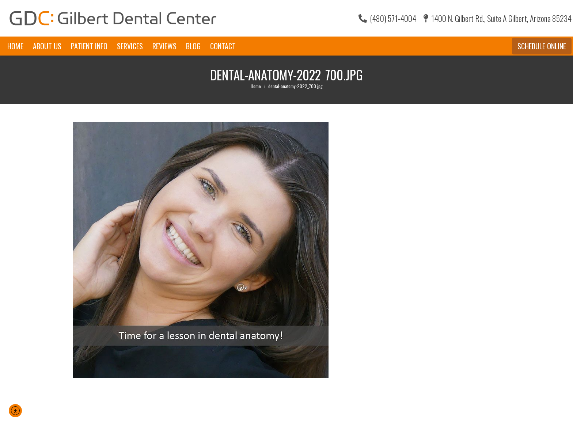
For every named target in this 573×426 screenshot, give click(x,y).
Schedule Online (541, 46)
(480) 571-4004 (387, 18)
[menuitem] (15, 46)
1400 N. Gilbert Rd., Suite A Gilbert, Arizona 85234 (498, 18)
